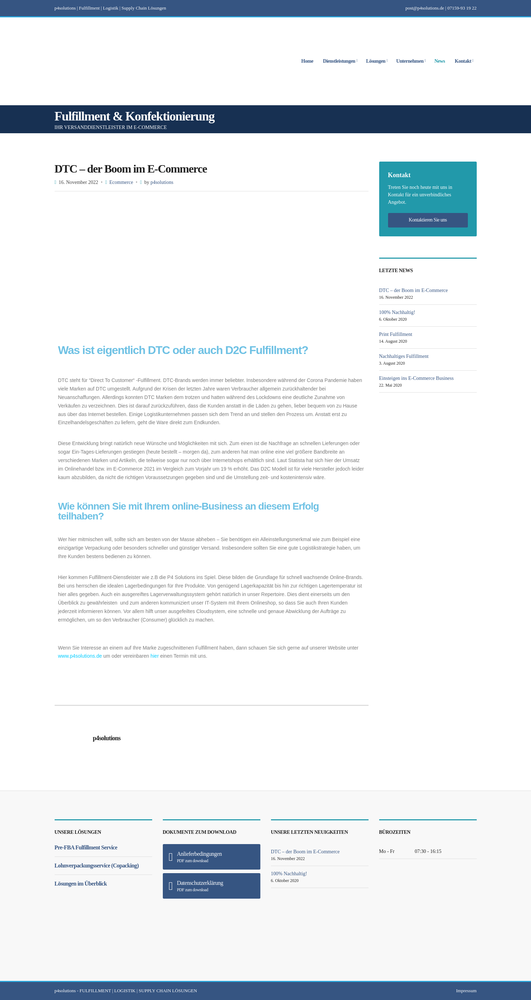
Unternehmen (410, 61)
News (440, 61)
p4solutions (161, 182)
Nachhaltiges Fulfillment (404, 356)
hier (154, 656)
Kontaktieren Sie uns (428, 220)
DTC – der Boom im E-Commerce (413, 290)
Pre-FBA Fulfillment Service (86, 847)
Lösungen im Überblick (81, 884)
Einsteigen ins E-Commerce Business (416, 378)
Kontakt (463, 61)
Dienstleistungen (339, 61)
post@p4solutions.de (424, 8)
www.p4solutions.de (80, 656)
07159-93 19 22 (461, 8)
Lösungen (375, 61)
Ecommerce (121, 182)
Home (307, 61)
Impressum (466, 990)
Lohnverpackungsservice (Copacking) (97, 866)
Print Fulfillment (396, 334)
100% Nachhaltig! (397, 312)
